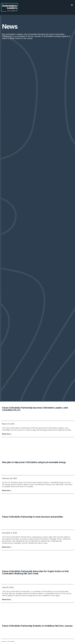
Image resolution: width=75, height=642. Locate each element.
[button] (72, 5)
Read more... (7, 434)
